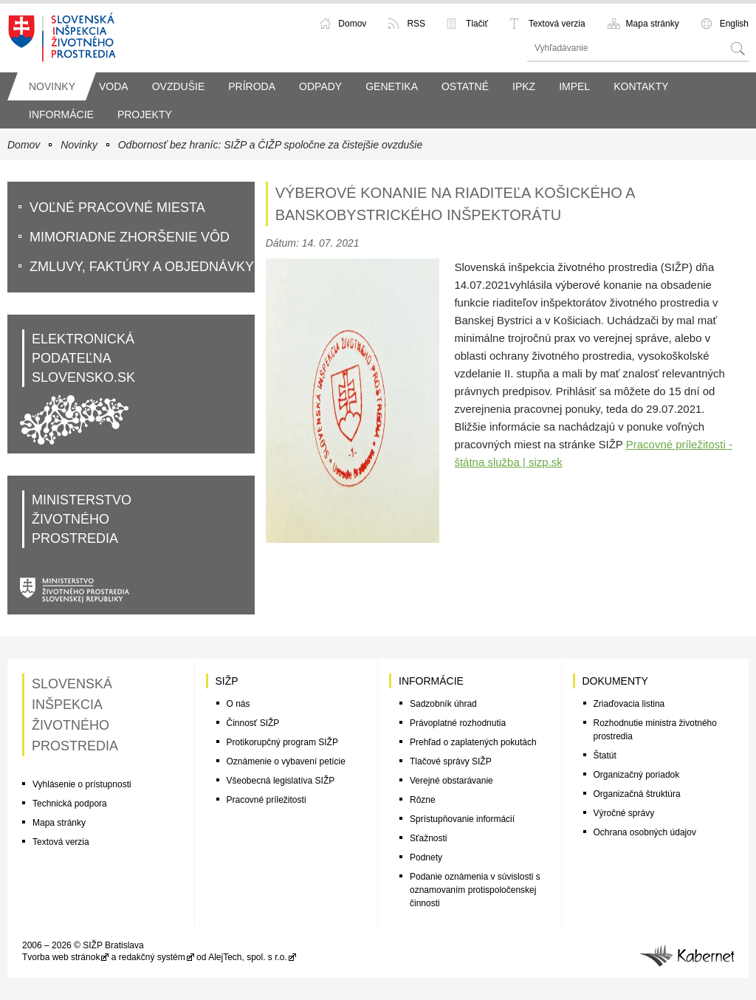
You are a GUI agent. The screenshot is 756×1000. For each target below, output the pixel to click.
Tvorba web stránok (61, 957)
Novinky (52, 86)
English (734, 23)
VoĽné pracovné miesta (117, 207)
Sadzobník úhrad (443, 704)
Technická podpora (69, 803)
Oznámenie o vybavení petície (286, 761)
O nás (238, 704)
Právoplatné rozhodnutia (458, 723)
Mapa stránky (652, 23)
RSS (416, 23)
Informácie (61, 114)
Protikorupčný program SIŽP (282, 742)
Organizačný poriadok (637, 775)
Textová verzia (557, 23)
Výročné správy (624, 813)
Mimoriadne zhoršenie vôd (130, 237)
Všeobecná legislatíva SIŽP (281, 780)
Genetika (391, 86)
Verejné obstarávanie (451, 780)
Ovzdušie (178, 86)
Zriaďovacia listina (629, 704)
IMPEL (574, 86)
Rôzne (423, 800)
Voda (113, 86)
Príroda (251, 86)
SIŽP (227, 681)
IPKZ (523, 86)
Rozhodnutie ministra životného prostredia (655, 730)
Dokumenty (615, 681)
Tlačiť (477, 23)
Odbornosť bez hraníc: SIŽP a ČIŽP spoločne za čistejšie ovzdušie (270, 145)
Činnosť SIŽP (253, 723)
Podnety (426, 857)
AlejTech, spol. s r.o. (247, 957)
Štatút (605, 755)
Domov (352, 23)
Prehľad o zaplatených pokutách (473, 742)
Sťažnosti (428, 838)
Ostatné (465, 86)
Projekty (144, 114)
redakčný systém (152, 957)
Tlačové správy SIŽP (451, 761)
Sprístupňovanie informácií (462, 819)
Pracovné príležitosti (266, 800)
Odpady (320, 86)
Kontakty (641, 86)
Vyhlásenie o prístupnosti (81, 784)
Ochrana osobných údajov (645, 832)
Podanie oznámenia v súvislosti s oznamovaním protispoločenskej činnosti (475, 889)
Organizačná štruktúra (637, 794)
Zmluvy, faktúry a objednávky (142, 266)
